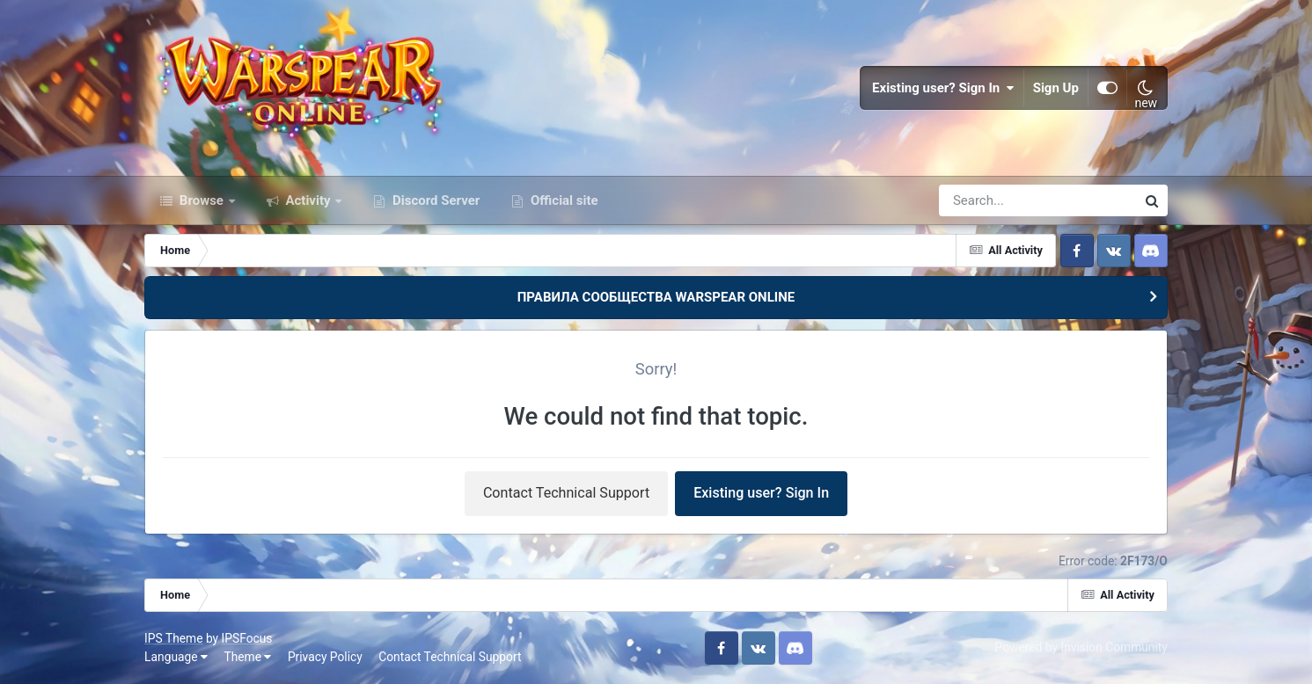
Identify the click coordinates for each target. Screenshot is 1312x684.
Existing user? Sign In (943, 87)
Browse (201, 200)
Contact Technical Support (566, 492)
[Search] (987, 200)
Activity (308, 200)
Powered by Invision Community (1081, 647)
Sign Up (1056, 88)
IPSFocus (247, 638)
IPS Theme (173, 638)
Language (176, 657)
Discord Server (434, 200)
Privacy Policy (325, 657)
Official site (562, 200)
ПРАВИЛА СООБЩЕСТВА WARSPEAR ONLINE (656, 297)
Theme (247, 657)
